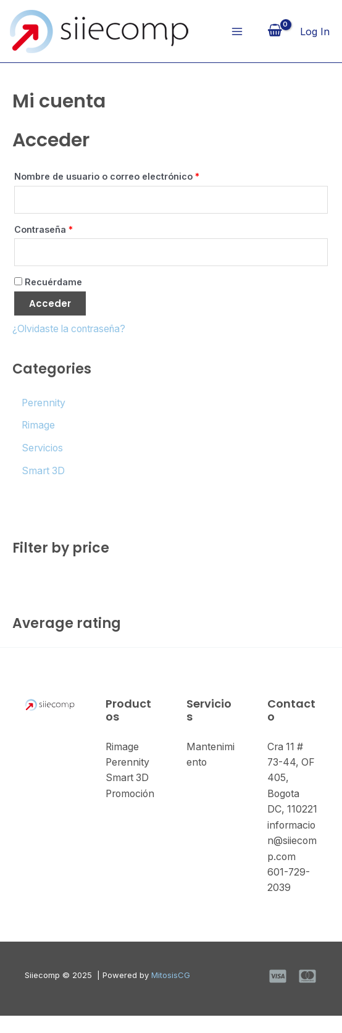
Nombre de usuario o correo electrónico (131, 175)
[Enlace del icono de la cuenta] (315, 31)
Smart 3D (128, 778)
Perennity (128, 762)
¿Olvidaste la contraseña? (72, 330)
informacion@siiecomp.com (292, 857)
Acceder (50, 305)
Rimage (123, 746)
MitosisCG (170, 992)
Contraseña (68, 229)
